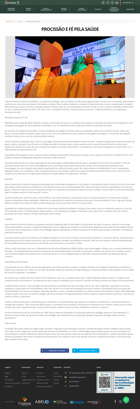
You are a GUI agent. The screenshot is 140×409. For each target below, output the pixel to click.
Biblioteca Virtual (42, 383)
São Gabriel (9, 386)
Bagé (6, 376)
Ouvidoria (40, 373)
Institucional (26, 383)
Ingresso (24, 373)
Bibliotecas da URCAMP (44, 386)
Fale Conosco (41, 376)
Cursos (56, 373)
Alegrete (7, 373)
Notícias (19, 21)
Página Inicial (9, 21)
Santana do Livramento (12, 383)
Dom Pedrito (9, 380)
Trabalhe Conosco (43, 380)
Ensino (24, 376)
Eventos (56, 383)
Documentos (58, 376)
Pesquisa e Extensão (28, 380)
